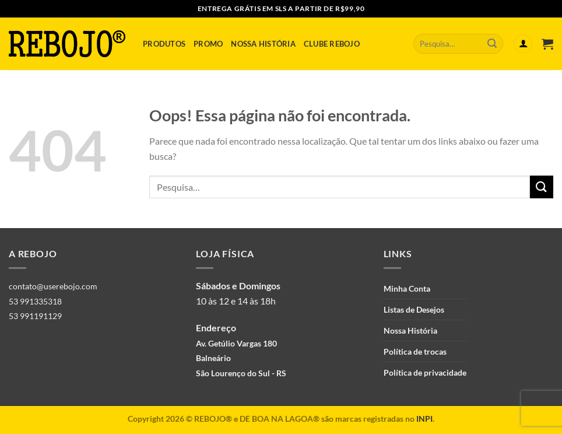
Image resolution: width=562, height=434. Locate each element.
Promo (208, 43)
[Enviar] (492, 44)
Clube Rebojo (332, 43)
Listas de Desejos (414, 309)
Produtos (164, 43)
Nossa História (263, 43)
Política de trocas (415, 351)
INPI (424, 419)
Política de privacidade (425, 372)
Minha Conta (407, 288)
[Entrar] (523, 44)
